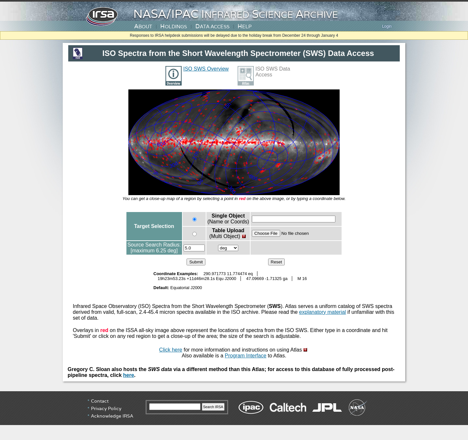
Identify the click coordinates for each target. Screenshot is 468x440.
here (128, 375)
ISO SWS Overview (206, 69)
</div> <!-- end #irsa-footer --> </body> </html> (234, 415)
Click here (170, 350)
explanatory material (322, 312)
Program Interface (245, 355)
